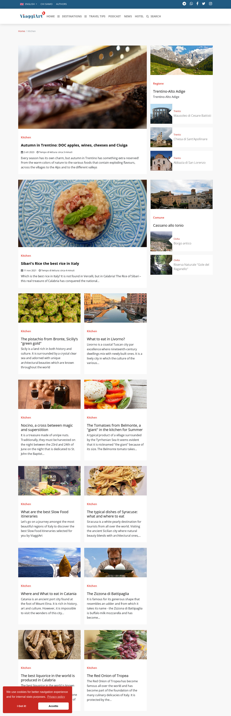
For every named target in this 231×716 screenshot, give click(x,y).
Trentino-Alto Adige (169, 91)
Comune (158, 217)
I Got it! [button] (21, 706)
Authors (61, 4)
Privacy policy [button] (56, 696)
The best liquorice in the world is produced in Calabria (48, 677)
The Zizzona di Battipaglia (108, 593)
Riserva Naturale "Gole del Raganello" (191, 266)
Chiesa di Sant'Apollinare (190, 139)
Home (21, 31)
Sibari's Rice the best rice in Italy (50, 263)
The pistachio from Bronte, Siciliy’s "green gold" (49, 341)
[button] (28, 4)
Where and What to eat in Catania (49, 593)
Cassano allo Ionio (168, 225)
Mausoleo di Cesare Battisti (192, 115)
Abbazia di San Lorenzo (190, 162)
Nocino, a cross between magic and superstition (47, 427)
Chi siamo (46, 4)
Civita (177, 238)
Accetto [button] (53, 706)
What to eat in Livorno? (106, 339)
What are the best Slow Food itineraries (44, 514)
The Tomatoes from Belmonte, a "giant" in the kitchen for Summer (115, 427)
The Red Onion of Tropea (108, 675)
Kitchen (26, 137)
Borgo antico (182, 243)
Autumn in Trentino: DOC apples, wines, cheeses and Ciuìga (74, 145)
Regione (158, 83)
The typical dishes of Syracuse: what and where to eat (112, 514)
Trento (177, 111)
